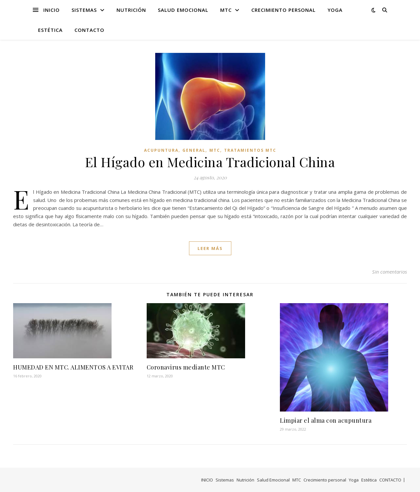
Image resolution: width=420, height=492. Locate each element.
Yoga (335, 10)
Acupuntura (161, 150)
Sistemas (84, 10)
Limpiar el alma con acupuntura (325, 420)
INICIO (51, 10)
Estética (50, 30)
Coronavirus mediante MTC (186, 367)
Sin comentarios (389, 271)
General (193, 150)
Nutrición (131, 10)
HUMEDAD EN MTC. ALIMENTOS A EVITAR (73, 367)
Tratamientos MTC (250, 150)
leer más (210, 248)
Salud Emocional (183, 10)
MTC (226, 10)
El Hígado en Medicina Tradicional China (210, 161)
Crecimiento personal (283, 10)
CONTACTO (89, 30)
